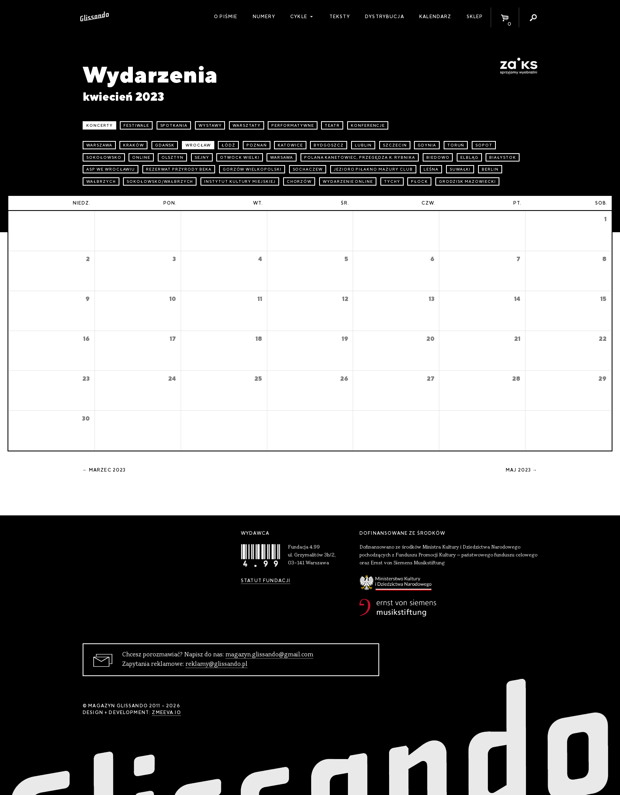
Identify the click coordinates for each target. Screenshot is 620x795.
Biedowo (438, 157)
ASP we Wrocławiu (110, 169)
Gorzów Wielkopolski (252, 169)
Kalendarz (435, 16)
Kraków (133, 145)
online (141, 157)
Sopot (483, 145)
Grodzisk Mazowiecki (467, 181)
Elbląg (469, 157)
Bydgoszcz (329, 145)
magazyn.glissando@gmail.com (269, 655)
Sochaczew (308, 169)
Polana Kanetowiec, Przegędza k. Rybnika (359, 157)
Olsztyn (172, 157)
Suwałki (460, 169)
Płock (419, 181)
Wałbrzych (101, 181)
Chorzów (299, 181)
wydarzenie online (348, 181)
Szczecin (395, 145)
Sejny (202, 157)
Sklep (475, 16)
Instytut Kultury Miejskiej (240, 181)
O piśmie (225, 16)
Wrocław (198, 145)
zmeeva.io (166, 712)
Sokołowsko (103, 157)
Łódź (228, 145)
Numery (264, 16)
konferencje (368, 125)
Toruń (456, 145)
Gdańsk (165, 145)
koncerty (99, 125)
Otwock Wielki (239, 157)
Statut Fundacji (265, 580)
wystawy (210, 125)
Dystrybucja (384, 16)
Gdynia (427, 145)
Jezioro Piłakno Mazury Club (373, 169)
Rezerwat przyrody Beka (179, 169)
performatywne (292, 125)
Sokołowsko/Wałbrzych (160, 181)
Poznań (256, 145)
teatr (332, 125)
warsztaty (246, 125)
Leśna (431, 169)
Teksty (339, 16)
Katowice (290, 145)
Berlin (490, 169)
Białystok (502, 157)
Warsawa (281, 157)
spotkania (174, 125)
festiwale (136, 125)
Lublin (363, 145)
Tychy (392, 181)
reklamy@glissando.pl (216, 664)
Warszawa (99, 145)
